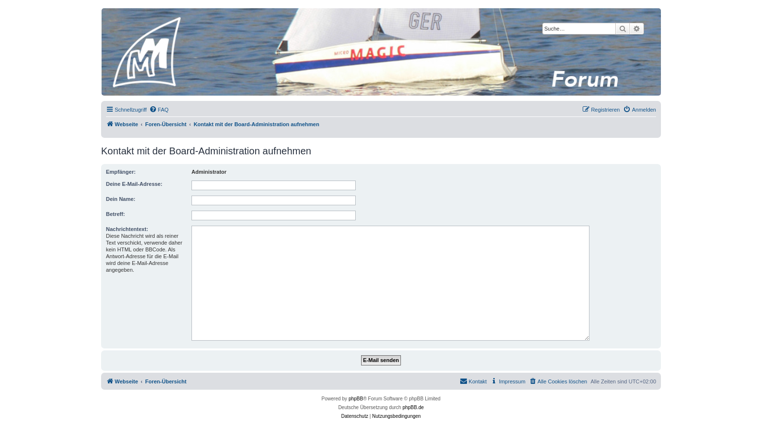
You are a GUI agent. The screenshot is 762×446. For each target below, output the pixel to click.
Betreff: (115, 214)
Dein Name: (121, 199)
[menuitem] (159, 110)
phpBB (355, 398)
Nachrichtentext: (127, 229)
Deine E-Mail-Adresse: (134, 184)
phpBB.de (413, 407)
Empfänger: (121, 172)
